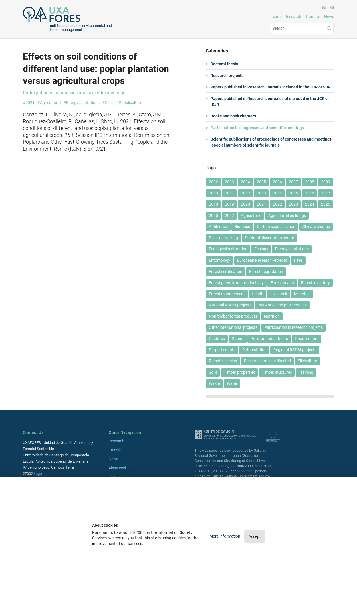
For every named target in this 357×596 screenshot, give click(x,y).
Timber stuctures (277, 372)
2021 (261, 204)
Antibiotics (218, 226)
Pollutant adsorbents (269, 338)
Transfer (312, 16)
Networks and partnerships (282, 305)
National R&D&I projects (230, 305)
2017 (325, 193)
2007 (293, 182)
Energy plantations (292, 249)
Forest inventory (315, 282)
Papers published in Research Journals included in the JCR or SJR (271, 87)
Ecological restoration (228, 249)
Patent (238, 338)
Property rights (222, 349)
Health (257, 294)
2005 (261, 182)
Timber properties (239, 372)
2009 (325, 182)
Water (232, 383)
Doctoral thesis (225, 64)
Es (324, 7)
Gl (332, 7)
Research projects (227, 75)
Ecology (261, 249)
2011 (229, 193)
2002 (213, 182)
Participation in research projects (293, 327)
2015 (293, 193)
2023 (293, 204)
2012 (245, 193)
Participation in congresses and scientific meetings (258, 127)
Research (293, 16)
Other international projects (233, 327)
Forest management (227, 294)
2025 (325, 204)
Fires (298, 260)
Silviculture (307, 361)
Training (306, 372)
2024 (309, 204)
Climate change (316, 226)
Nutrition (272, 316)
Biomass (242, 226)
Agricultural (251, 215)
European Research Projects (262, 260)
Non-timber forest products (233, 316)
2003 (229, 182)
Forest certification (225, 271)
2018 (213, 204)
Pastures (217, 338)
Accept (255, 536)
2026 (213, 215)
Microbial (302, 294)
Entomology (219, 260)
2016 (309, 193)
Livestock (278, 294)
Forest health (282, 282)
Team (276, 16)
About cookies (120, 468)
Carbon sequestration (276, 226)
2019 (229, 204)
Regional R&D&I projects (294, 349)
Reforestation (254, 349)
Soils (213, 372)
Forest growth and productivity (236, 282)
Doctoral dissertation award (269, 237)
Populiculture (306, 338)
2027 (229, 215)
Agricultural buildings (287, 215)
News (329, 16)
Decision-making (223, 237)
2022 (277, 204)
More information (225, 536)
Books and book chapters (234, 116)
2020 (245, 204)
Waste (214, 383)
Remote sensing (223, 361)
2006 (277, 182)
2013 (261, 193)
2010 (213, 193)
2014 (277, 193)
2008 (309, 182)
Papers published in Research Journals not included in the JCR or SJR (270, 101)
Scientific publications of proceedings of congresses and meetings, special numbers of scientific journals (272, 142)
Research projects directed (267, 361)
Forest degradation (266, 271)
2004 (245, 182)
